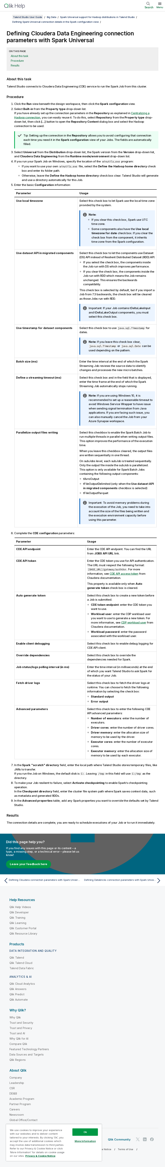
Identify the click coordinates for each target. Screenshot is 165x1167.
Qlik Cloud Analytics (22, 983)
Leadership (16, 1082)
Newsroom (16, 1114)
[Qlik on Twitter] (138, 1139)
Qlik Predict (16, 994)
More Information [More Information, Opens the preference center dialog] (85, 1141)
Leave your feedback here (28, 864)
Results (15, 65)
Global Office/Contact (23, 1120)
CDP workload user (133, 622)
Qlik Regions (17, 1059)
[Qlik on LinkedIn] (145, 1139)
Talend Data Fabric (21, 968)
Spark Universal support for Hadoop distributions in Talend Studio (97, 17)
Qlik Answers (17, 989)
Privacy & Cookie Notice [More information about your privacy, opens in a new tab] (40, 1155)
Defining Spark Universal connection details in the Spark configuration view (55, 21)
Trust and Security (21, 1022)
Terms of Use (125, 1149)
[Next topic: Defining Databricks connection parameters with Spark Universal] (123, 880)
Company (15, 1077)
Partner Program (20, 1104)
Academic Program (21, 1098)
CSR (12, 1088)
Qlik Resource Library (23, 933)
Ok (85, 1131)
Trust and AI (17, 1033)
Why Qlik (15, 1017)
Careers (14, 1109)
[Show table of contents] (7, 17)
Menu (159, 7)
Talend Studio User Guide (27, 17)
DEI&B (13, 1093)
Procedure (17, 60)
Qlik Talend (16, 957)
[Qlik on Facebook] (152, 1139)
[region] (54, 1142)
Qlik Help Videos (20, 907)
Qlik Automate (18, 999)
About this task (19, 56)
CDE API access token (124, 573)
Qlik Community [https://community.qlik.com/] (119, 1139)
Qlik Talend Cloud (20, 962)
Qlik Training (17, 917)
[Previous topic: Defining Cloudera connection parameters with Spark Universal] (42, 880)
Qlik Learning (17, 923)
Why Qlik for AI (18, 1038)
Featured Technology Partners (29, 1049)
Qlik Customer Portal (22, 928)
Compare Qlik (18, 1043)
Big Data (51, 17)
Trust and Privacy (20, 1028)
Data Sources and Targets (26, 1054)
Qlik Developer (19, 912)
